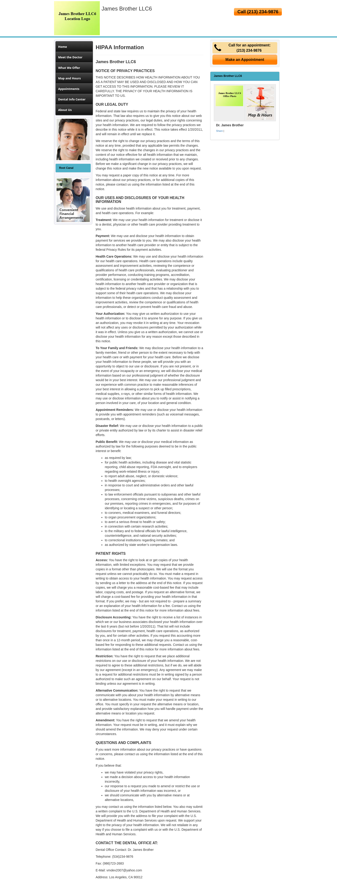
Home (62, 47)
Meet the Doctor (70, 57)
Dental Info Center (72, 99)
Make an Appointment (245, 59)
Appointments (68, 89)
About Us (65, 110)
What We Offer (69, 68)
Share (219, 130)
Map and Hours (69, 78)
